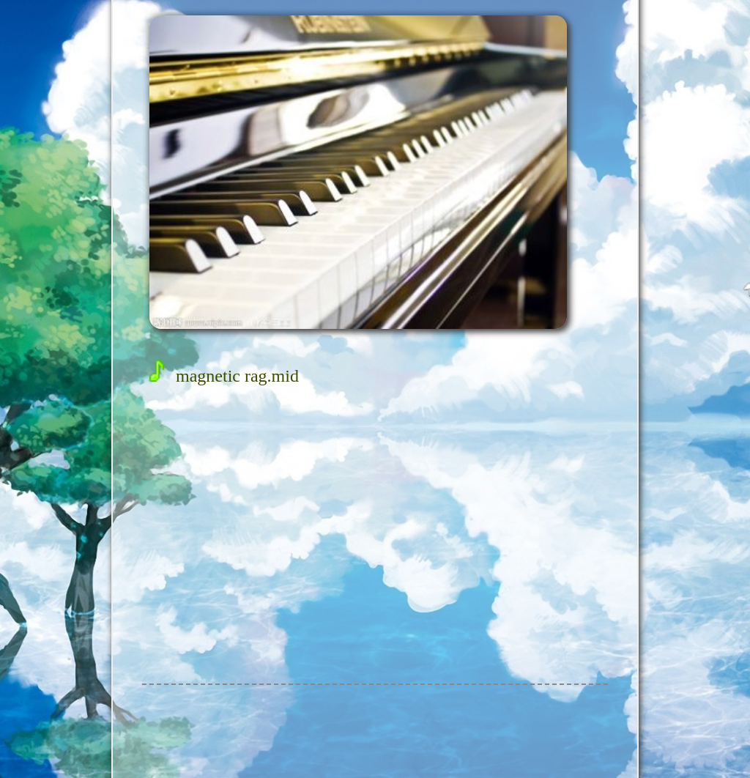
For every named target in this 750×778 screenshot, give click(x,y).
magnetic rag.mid (224, 376)
